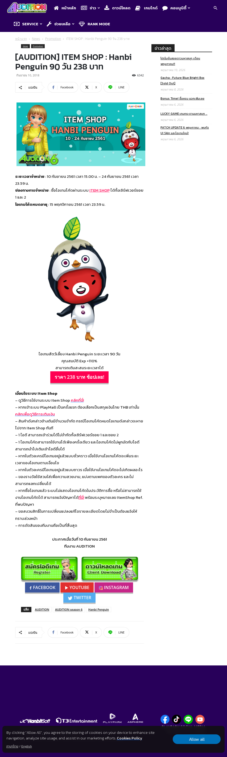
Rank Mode (94, 24)
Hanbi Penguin (98, 609)
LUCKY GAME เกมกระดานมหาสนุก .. (183, 114)
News (36, 38)
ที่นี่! (81, 497)
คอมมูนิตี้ (176, 8)
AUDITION (42, 609)
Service (28, 24)
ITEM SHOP (99, 190)
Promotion (53, 38)
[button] (215, 8)
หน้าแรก (21, 38)
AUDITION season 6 (68, 609)
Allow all (197, 739)
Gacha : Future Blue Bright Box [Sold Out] (182, 80)
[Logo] (28, 8)
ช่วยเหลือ (61, 24)
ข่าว (90, 8)
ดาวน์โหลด (117, 8)
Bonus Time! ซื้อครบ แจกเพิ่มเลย (182, 98)
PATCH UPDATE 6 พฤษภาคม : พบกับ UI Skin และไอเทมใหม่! (184, 130)
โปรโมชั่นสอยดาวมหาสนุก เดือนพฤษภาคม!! (180, 61)
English (26, 746)
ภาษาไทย (12, 746)
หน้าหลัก (65, 8)
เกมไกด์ (146, 8)
